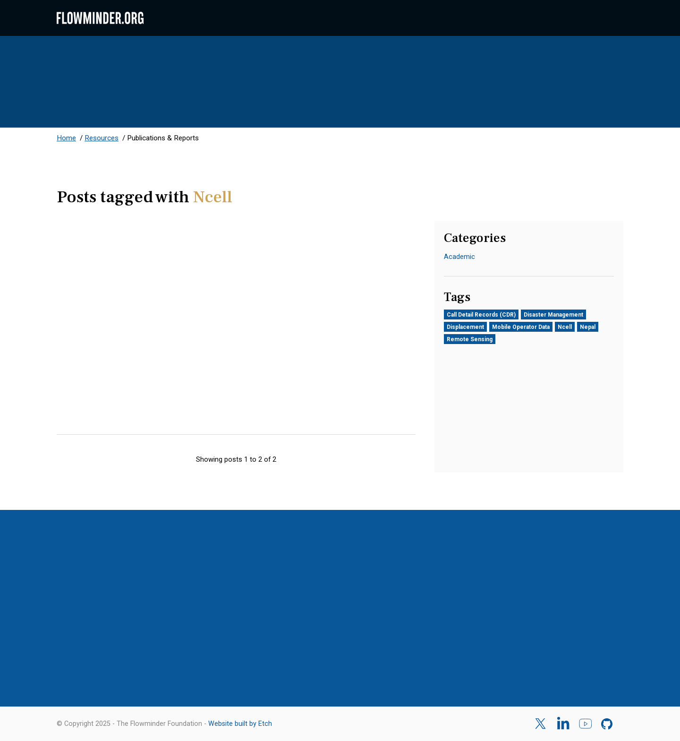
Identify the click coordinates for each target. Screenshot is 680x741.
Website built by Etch (240, 724)
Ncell (565, 327)
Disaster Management (553, 314)
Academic (459, 256)
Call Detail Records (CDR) (481, 314)
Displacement (465, 327)
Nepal (587, 327)
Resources (102, 138)
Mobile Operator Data (521, 327)
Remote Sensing (470, 339)
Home (66, 138)
